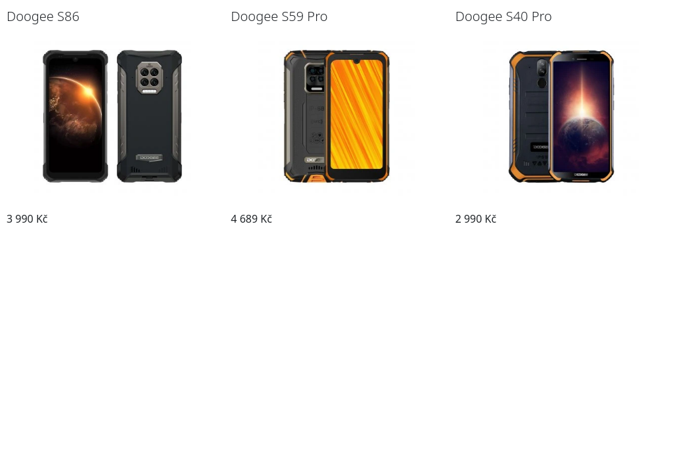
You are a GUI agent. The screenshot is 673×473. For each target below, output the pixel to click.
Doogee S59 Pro (279, 16)
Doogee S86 (43, 16)
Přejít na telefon (170, 219)
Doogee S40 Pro (503, 16)
